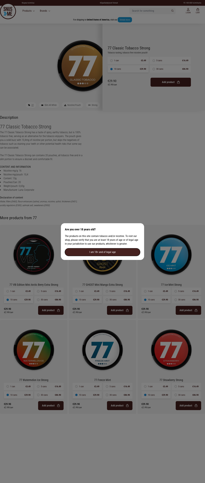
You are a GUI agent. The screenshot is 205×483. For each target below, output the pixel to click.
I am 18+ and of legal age (102, 252)
